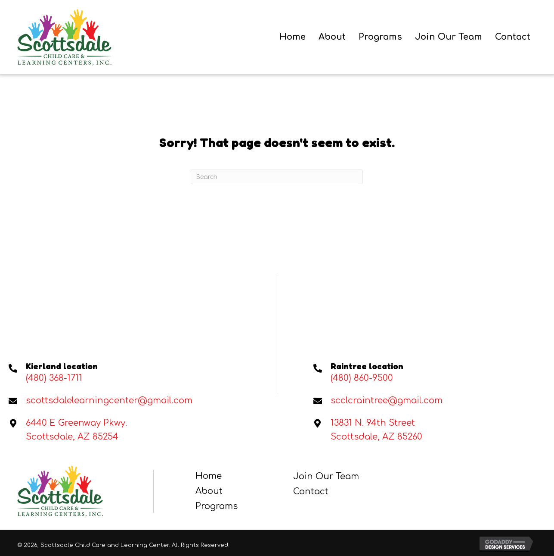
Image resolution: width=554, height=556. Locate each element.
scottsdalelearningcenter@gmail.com (109, 400)
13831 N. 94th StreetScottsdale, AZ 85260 (376, 430)
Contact (310, 491)
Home (208, 476)
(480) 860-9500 (362, 378)
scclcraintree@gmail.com (387, 400)
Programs (216, 506)
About (209, 491)
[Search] (277, 177)
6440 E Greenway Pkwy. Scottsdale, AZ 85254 (76, 430)
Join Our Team (326, 476)
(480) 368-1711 (54, 378)
